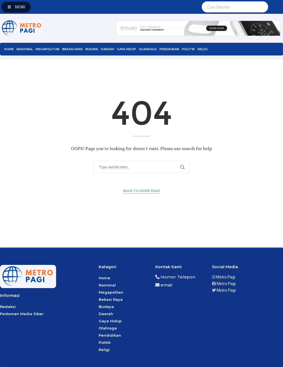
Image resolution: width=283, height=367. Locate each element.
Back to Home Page (141, 191)
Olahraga (148, 49)
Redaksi (8, 306)
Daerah (107, 49)
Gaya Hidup (126, 49)
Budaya (91, 49)
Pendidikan (169, 49)
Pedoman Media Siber (22, 314)
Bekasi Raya (72, 49)
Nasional (25, 49)
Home (9, 49)
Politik (188, 49)
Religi (203, 49)
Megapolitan (47, 49)
